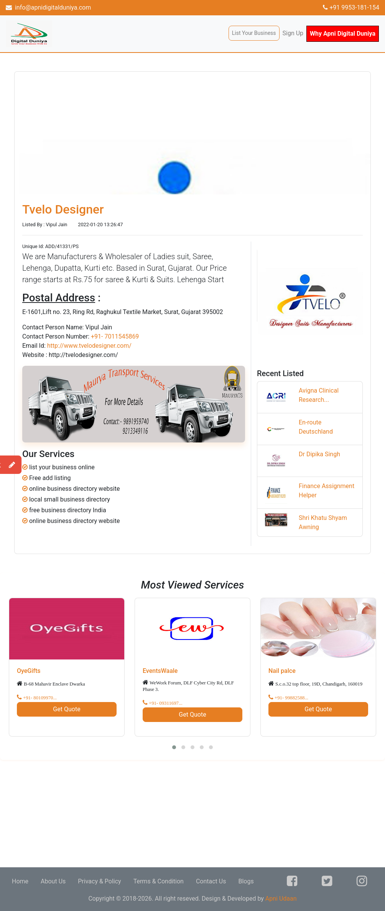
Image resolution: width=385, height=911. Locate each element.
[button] (174, 747)
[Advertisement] (192, 813)
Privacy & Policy (99, 881)
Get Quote (66, 709)
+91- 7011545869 (115, 336)
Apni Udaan (281, 898)
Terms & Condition (158, 881)
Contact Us (211, 881)
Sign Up (293, 33)
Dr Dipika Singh (319, 454)
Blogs (245, 881)
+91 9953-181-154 (351, 7)
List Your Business (254, 33)
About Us (53, 881)
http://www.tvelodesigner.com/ (89, 345)
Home (20, 881)
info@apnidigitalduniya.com (48, 7)
